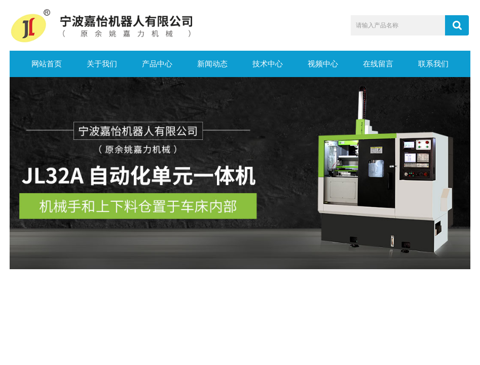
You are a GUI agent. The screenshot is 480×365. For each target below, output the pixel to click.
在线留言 (378, 64)
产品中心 (157, 64)
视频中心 (323, 64)
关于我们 (102, 64)
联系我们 (433, 64)
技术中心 (267, 64)
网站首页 (46, 64)
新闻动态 (212, 64)
